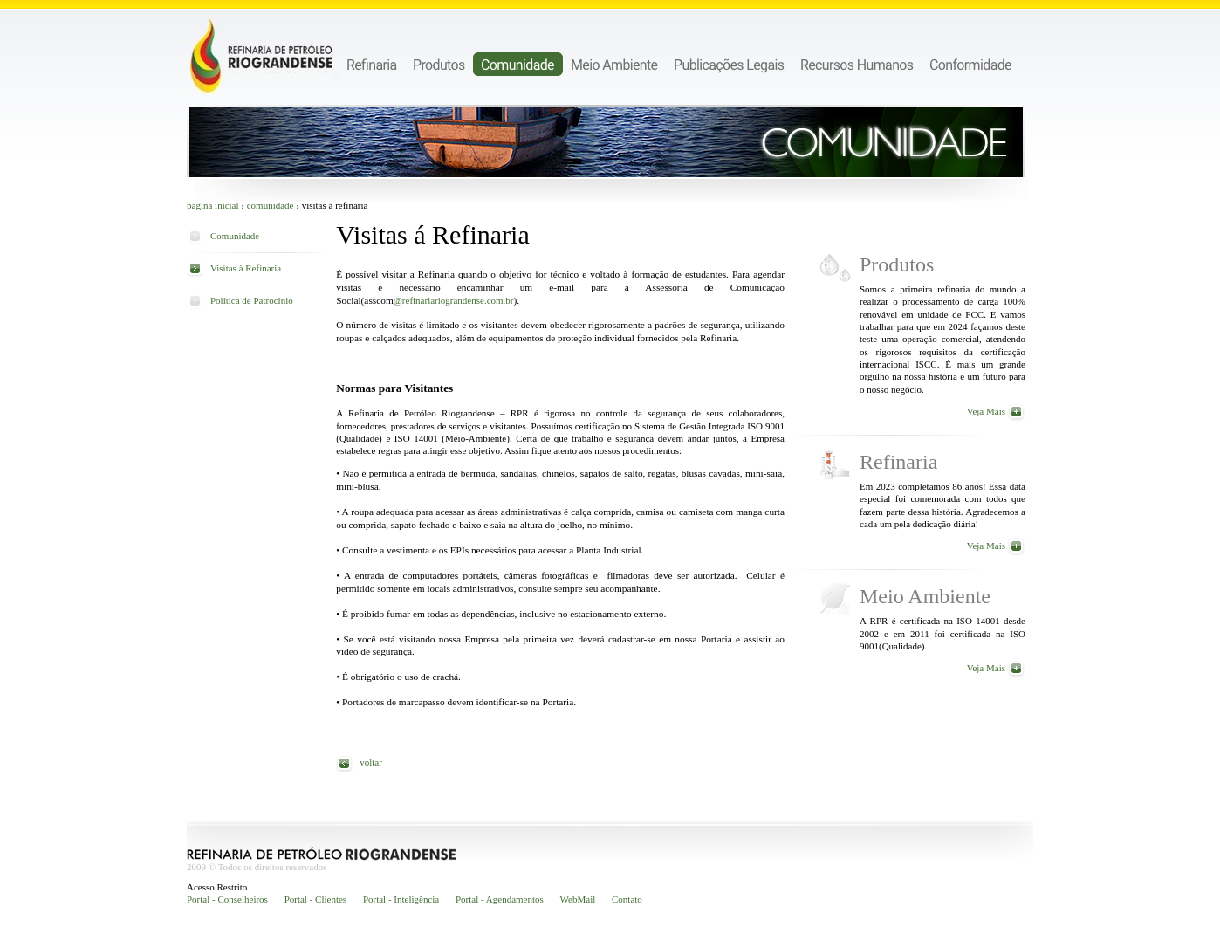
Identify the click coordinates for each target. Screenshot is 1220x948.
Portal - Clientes (315, 899)
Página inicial (213, 205)
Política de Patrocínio (251, 300)
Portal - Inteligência (401, 899)
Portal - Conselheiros (227, 899)
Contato (627, 899)
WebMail (578, 899)
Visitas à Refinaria (245, 268)
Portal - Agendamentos (500, 899)
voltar (371, 762)
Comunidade (270, 205)
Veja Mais (986, 411)
